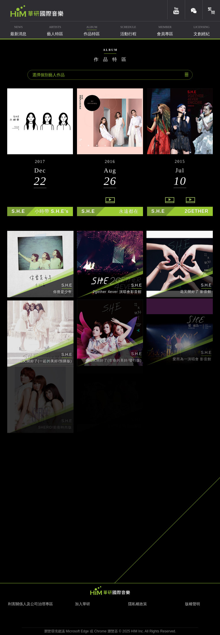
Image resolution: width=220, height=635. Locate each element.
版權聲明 (192, 604)
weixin (193, 9)
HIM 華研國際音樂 (110, 590)
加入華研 (82, 604)
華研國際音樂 (36, 11)
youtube (176, 9)
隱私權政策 (137, 604)
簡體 (211, 9)
